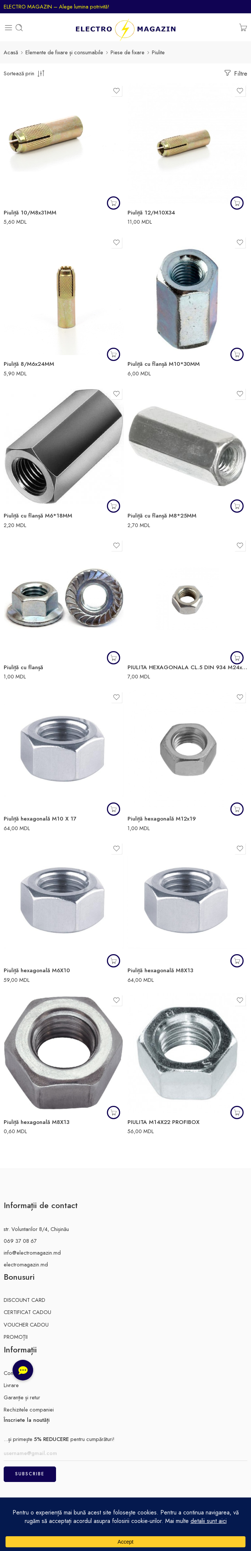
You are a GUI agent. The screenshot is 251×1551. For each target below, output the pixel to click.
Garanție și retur (22, 1397)
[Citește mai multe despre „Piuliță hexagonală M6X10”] (113, 960)
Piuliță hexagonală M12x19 (162, 819)
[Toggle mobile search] (19, 28)
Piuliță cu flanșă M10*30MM (164, 364)
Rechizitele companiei (29, 1409)
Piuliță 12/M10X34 (151, 213)
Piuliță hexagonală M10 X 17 (40, 819)
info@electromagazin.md (32, 1252)
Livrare (11, 1385)
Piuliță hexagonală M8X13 (160, 970)
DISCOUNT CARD (24, 1300)
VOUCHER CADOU (26, 1324)
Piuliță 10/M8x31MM (30, 213)
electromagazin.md (26, 1264)
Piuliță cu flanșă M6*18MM (38, 516)
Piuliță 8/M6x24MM (29, 364)
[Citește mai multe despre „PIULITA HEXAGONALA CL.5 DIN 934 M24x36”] (237, 657)
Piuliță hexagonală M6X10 (37, 970)
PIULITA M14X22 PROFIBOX (163, 1122)
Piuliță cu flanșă (23, 667)
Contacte (14, 1373)
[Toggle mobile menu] (8, 27)
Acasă (11, 52)
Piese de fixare (127, 52)
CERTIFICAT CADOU (27, 1312)
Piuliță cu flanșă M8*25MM (162, 516)
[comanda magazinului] (25, 73)
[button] (113, 203)
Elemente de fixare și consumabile (64, 52)
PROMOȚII (16, 1337)
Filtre (235, 73)
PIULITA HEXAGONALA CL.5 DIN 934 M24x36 (188, 667)
